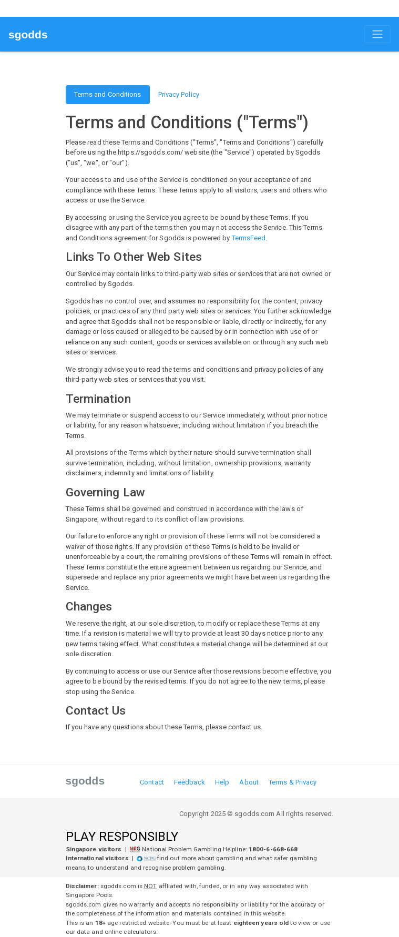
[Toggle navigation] (377, 34)
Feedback (189, 782)
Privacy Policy (178, 94)
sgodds (28, 34)
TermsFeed (249, 238)
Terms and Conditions (107, 94)
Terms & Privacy (293, 782)
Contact (152, 782)
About (249, 782)
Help (222, 782)
